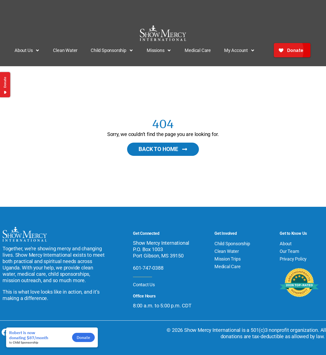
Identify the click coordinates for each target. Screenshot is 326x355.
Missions (159, 50)
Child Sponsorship (112, 50)
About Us (27, 50)
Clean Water (65, 50)
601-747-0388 (148, 268)
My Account (239, 50)
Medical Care (198, 50)
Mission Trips (227, 259)
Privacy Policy (293, 259)
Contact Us (144, 284)
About (286, 243)
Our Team (289, 251)
